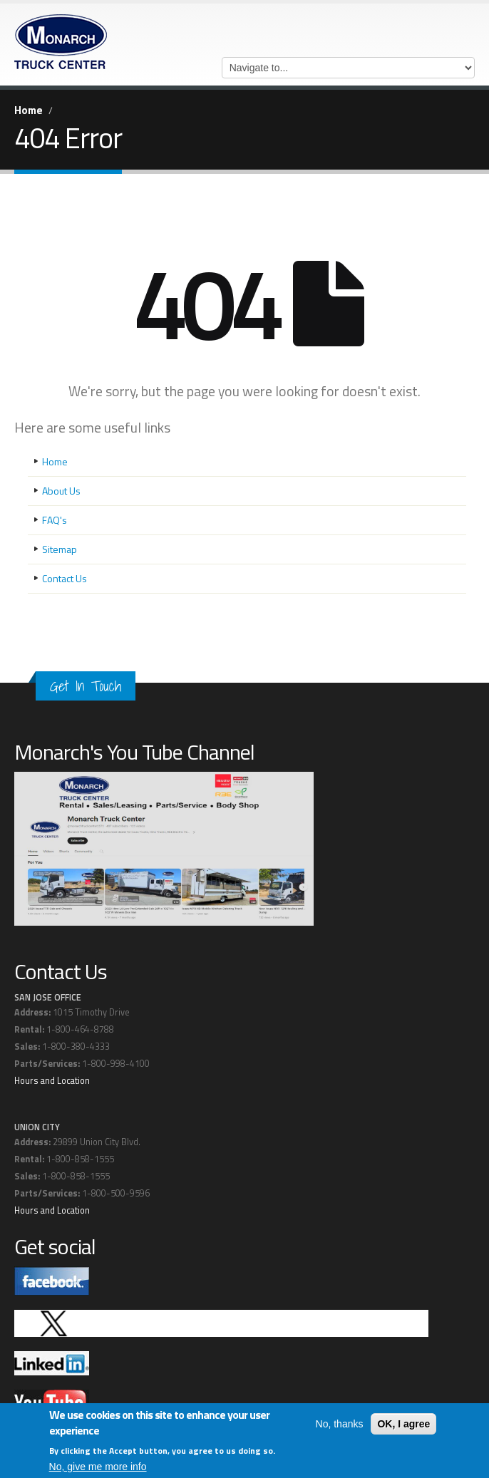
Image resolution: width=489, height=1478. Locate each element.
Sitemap (59, 549)
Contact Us (64, 578)
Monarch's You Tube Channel (134, 751)
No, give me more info (98, 1467)
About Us (61, 490)
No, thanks (340, 1424)
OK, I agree (403, 1424)
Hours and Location (52, 1080)
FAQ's (54, 519)
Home (28, 110)
